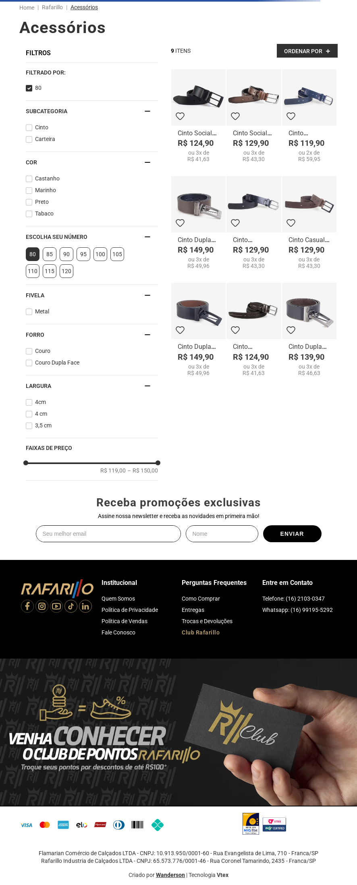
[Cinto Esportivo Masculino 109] (309, 115)
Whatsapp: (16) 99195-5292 (297, 610)
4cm (40, 402)
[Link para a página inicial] (28, 8)
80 (38, 88)
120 (66, 271)
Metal (42, 311)
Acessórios (84, 7)
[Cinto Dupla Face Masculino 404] (309, 329)
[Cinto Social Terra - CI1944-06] (253, 115)
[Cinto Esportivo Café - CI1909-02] (253, 329)
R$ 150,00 (142, 470)
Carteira (45, 139)
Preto (42, 202)
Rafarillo (52, 7)
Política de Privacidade (130, 610)
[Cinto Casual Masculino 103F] (309, 222)
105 (117, 254)
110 (32, 271)
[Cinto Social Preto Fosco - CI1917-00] (198, 115)
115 (49, 271)
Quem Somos (118, 598)
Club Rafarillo (201, 632)
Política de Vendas (124, 621)
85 (49, 254)
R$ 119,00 (113, 470)
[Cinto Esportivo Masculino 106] (253, 222)
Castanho (47, 178)
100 (100, 254)
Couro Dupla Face (57, 362)
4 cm (41, 413)
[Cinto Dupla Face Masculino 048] (198, 222)
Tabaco (44, 213)
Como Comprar (201, 598)
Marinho (45, 190)
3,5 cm (43, 425)
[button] (92, 72)
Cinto (41, 127)
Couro (42, 351)
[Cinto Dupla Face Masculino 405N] (198, 329)
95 (83, 254)
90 (66, 254)
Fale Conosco (118, 632)
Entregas (193, 610)
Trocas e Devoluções (207, 621)
